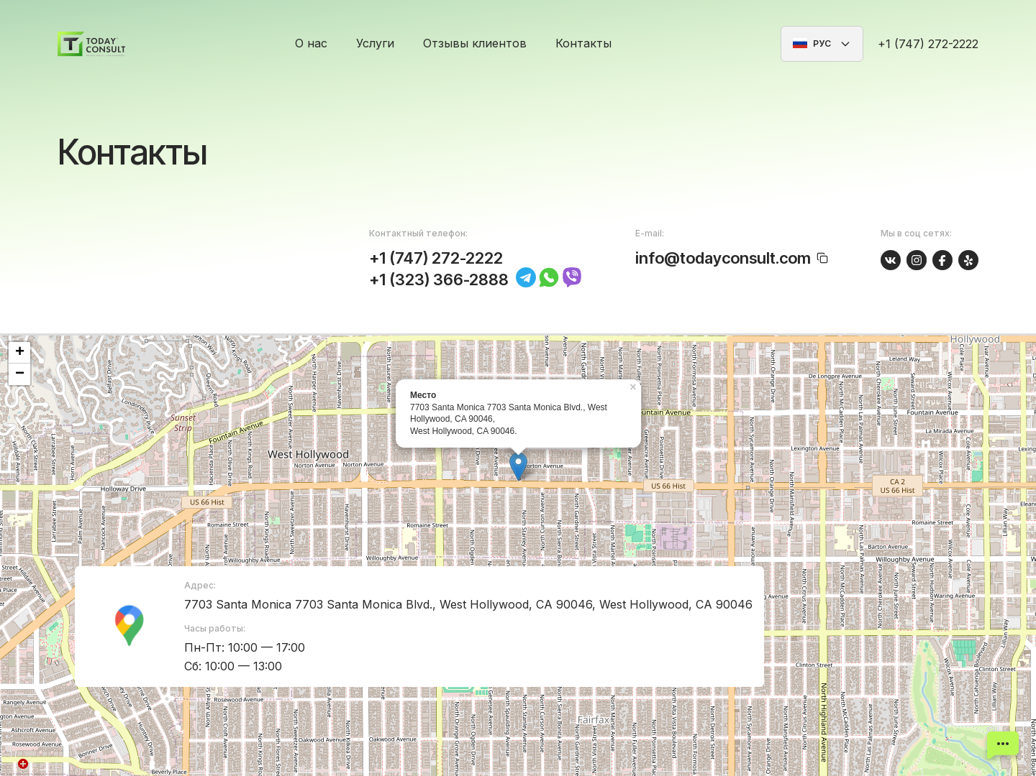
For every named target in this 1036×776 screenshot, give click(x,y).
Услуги (375, 43)
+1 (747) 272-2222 (928, 44)
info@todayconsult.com (723, 258)
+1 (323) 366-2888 (439, 279)
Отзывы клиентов (475, 43)
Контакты (583, 43)
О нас (311, 43)
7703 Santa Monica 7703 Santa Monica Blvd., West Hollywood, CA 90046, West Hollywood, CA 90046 (468, 604)
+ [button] (19, 353)
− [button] (19, 374)
